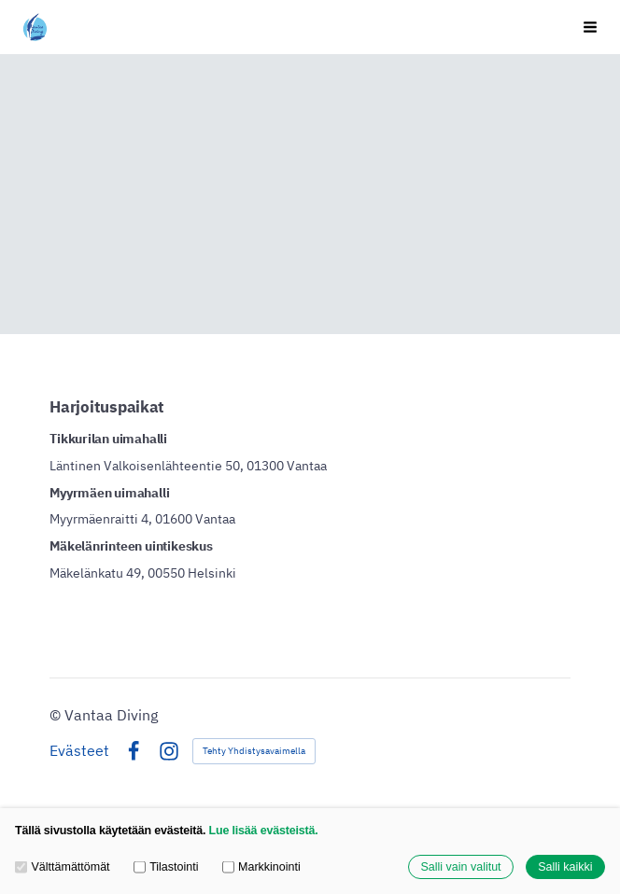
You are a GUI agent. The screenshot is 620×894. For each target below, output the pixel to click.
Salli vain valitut (460, 866)
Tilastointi (166, 866)
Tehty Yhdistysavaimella (254, 751)
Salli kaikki (565, 866)
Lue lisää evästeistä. (263, 830)
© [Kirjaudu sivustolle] (56, 714)
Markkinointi (261, 866)
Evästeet (79, 751)
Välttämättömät (62, 866)
